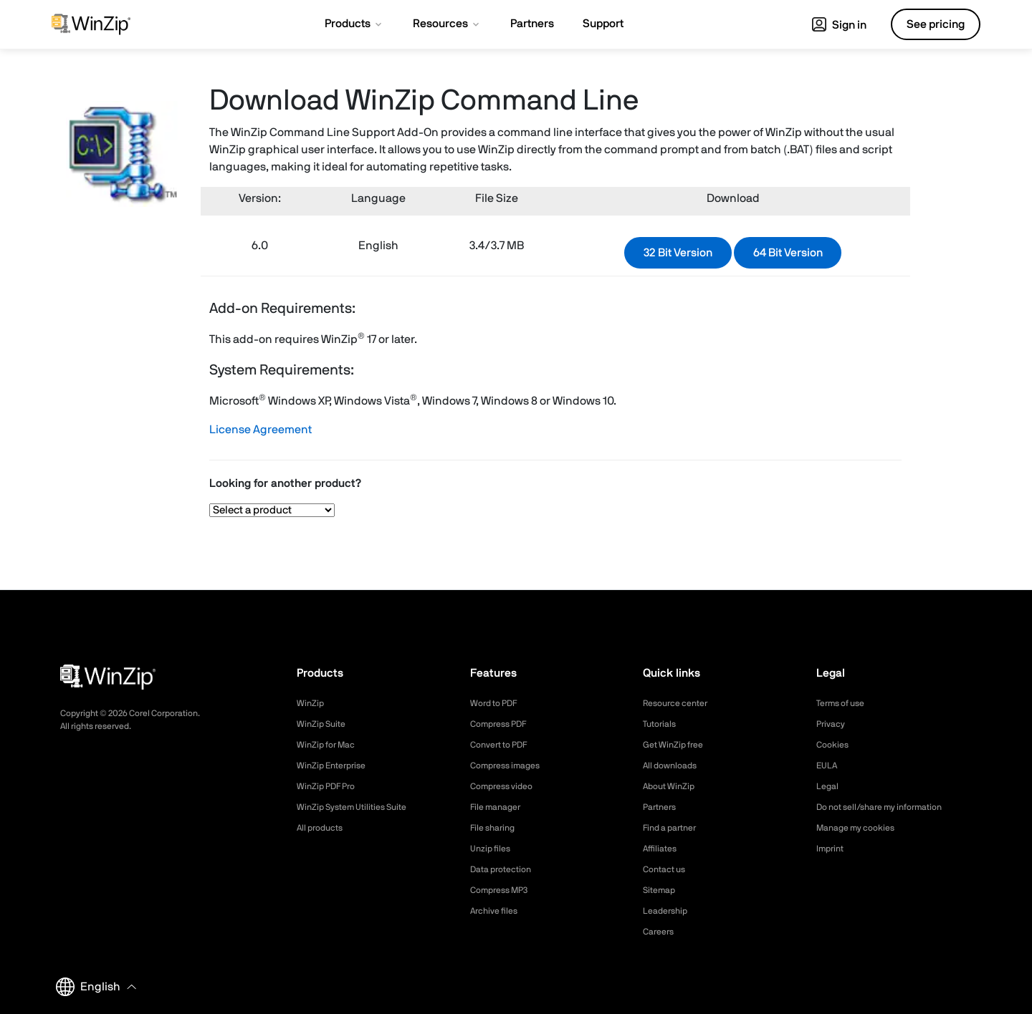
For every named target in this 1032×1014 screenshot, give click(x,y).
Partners (662, 807)
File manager (499, 807)
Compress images (510, 765)
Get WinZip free (677, 745)
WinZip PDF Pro (331, 786)
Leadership (668, 911)
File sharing (496, 828)
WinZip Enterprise (336, 765)
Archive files (497, 911)
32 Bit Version (678, 253)
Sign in (839, 25)
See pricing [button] (936, 24)
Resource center (681, 703)
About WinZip (672, 786)
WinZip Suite (324, 724)
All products (323, 828)
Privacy (832, 724)
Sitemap (661, 890)
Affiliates (662, 849)
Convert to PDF (504, 745)
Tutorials (662, 724)
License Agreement (260, 429)
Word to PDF (498, 703)
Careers (661, 932)
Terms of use (845, 703)
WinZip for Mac (330, 745)
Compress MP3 (504, 890)
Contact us (667, 869)
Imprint (832, 849)
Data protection (506, 869)
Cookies (834, 745)
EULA (828, 765)
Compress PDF (503, 724)
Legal (828, 786)
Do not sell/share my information (890, 807)
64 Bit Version (788, 253)
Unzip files (493, 849)
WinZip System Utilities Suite (360, 807)
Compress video (506, 786)
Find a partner (674, 828)
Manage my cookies (861, 828)
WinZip (312, 703)
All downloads (673, 765)
